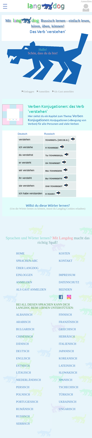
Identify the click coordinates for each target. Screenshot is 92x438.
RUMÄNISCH (24, 409)
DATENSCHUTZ (69, 282)
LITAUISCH (23, 372)
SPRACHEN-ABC (27, 260)
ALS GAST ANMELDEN (31, 289)
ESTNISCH (23, 365)
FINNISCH (65, 314)
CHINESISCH (24, 336)
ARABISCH (23, 322)
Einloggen (28, 91)
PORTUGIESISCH (27, 401)
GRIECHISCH (67, 329)
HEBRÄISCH (67, 336)
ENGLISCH (23, 358)
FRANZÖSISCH (68, 322)
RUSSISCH (23, 416)
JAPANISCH (66, 351)
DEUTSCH (22, 351)
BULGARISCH (25, 329)
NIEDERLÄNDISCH (28, 379)
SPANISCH (65, 379)
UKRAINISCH (67, 401)
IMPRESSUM (67, 275)
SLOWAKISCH (68, 372)
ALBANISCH (24, 314)
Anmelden (43, 91)
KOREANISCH (68, 358)
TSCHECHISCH (68, 387)
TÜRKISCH (66, 394)
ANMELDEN (24, 282)
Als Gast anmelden (63, 91)
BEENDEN (65, 289)
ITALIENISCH (67, 343)
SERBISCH (23, 423)
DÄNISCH (22, 343)
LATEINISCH (67, 365)
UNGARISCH (67, 409)
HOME (20, 253)
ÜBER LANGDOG (27, 268)
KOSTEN (64, 253)
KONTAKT (65, 260)
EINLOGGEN (24, 275)
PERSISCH (22, 387)
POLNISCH (23, 394)
